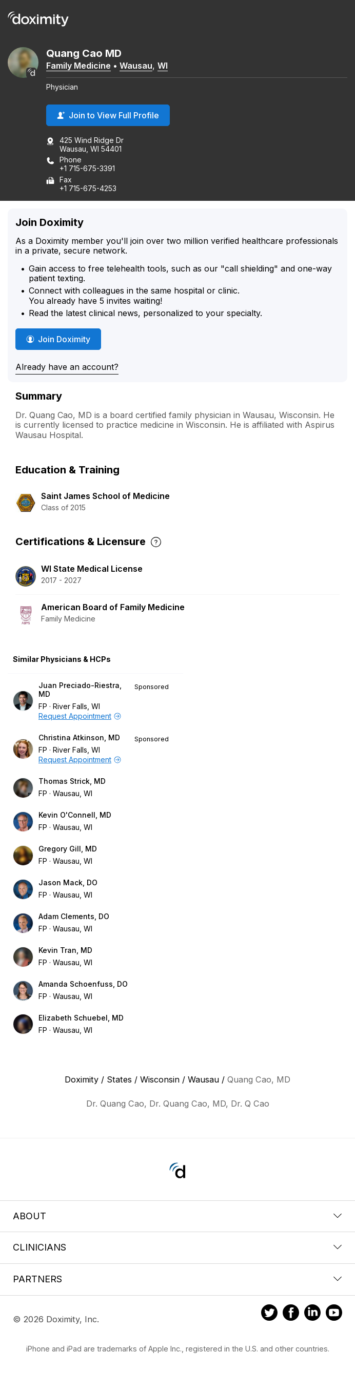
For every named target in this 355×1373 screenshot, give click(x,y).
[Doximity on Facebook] (291, 1314)
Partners (177, 1279)
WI (162, 65)
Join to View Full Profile (108, 115)
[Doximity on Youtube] (334, 1314)
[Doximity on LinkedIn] (312, 1314)
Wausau (136, 65)
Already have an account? (67, 367)
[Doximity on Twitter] (269, 1314)
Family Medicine (78, 65)
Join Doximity (58, 339)
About (177, 1216)
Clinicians (177, 1247)
